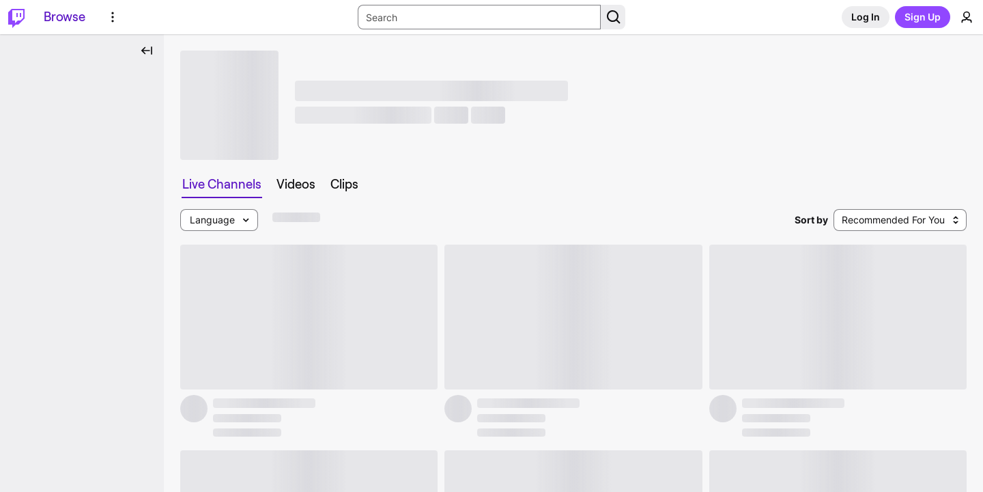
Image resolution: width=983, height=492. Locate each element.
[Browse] (64, 17)
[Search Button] (613, 17)
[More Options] (113, 17)
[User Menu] (967, 17)
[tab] (222, 184)
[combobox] (900, 220)
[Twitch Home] (16, 17)
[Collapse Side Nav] (147, 51)
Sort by (811, 220)
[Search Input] (479, 17)
